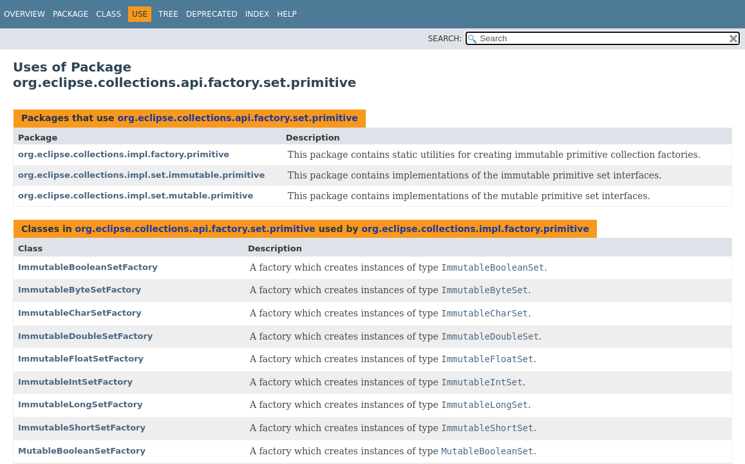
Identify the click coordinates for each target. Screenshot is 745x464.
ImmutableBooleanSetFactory (88, 267)
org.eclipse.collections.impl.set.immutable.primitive (141, 175)
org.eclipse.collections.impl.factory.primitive (123, 154)
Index (257, 14)
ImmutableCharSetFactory (80, 313)
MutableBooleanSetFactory (82, 451)
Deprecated (212, 14)
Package (70, 14)
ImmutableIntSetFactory (75, 382)
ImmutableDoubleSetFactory (85, 336)
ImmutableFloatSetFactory (81, 358)
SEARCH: (445, 38)
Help (287, 14)
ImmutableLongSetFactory (80, 404)
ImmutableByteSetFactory (79, 290)
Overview (24, 14)
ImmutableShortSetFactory (82, 427)
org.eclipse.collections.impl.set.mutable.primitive (135, 195)
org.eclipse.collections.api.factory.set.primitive (237, 118)
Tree (168, 14)
